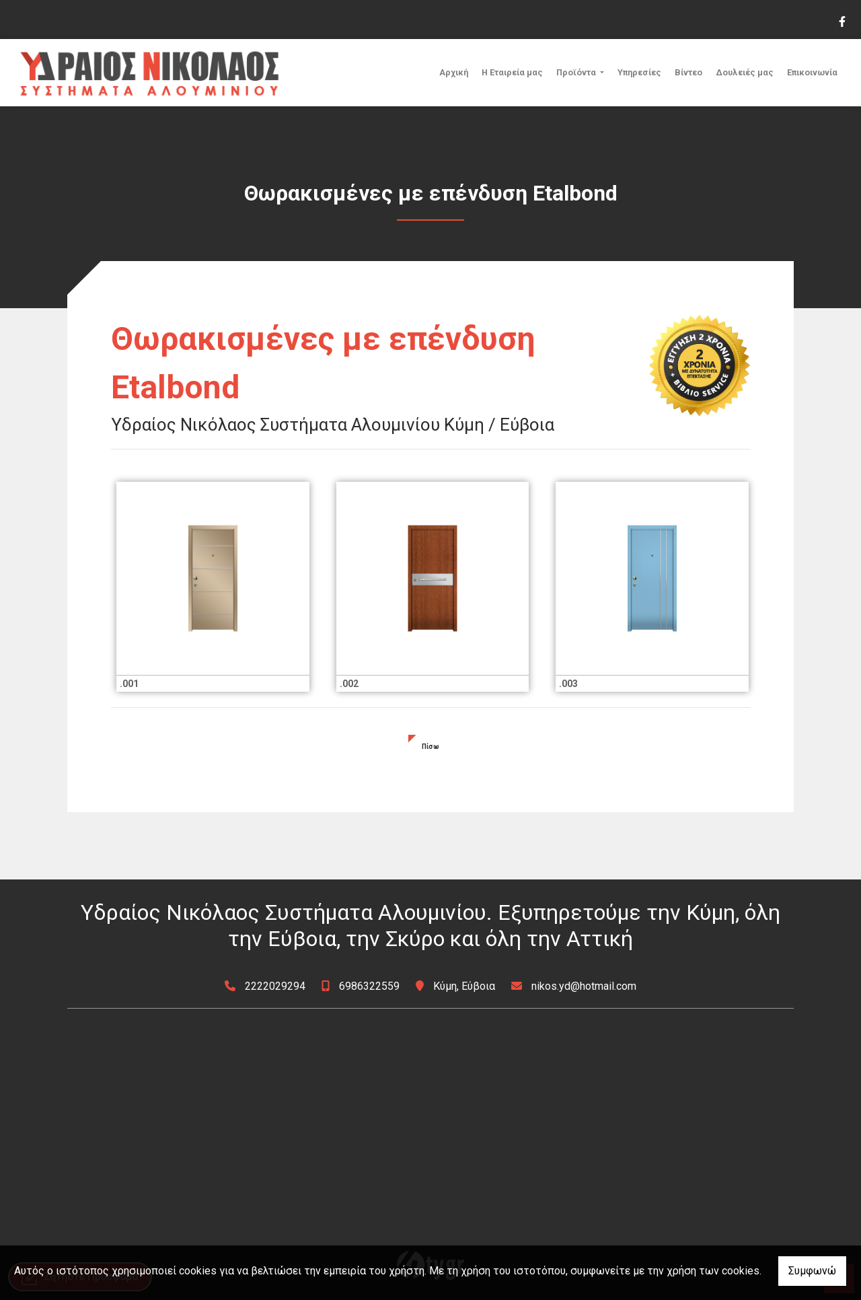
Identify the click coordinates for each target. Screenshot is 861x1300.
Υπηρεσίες (639, 72)
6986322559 (369, 986)
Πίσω (430, 746)
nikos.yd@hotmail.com (583, 986)
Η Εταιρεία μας (512, 72)
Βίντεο (688, 72)
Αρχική (453, 72)
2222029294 (275, 986)
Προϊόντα (577, 72)
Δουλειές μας (745, 72)
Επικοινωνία (812, 72)
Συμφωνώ (812, 1270)
